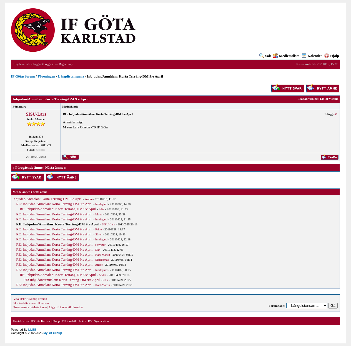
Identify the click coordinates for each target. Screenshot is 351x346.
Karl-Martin (102, 254)
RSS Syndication (98, 321)
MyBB (32, 329)
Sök (265, 56)
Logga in (48, 64)
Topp (57, 321)
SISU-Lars (36, 114)
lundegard (101, 204)
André (89, 199)
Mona (98, 214)
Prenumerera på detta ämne (30, 307)
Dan (97, 249)
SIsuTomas (102, 259)
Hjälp (331, 56)
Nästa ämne (54, 167)
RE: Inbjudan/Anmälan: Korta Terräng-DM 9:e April (54, 204)
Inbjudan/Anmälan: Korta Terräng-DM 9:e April (47, 199)
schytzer (100, 244)
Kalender (312, 56)
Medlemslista (286, 56)
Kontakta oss (21, 321)
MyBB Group (52, 333)
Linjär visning (329, 98)
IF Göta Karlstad (41, 321)
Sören (98, 234)
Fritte (98, 229)
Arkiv (82, 321)
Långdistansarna (71, 76)
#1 (336, 114)
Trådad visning (308, 98)
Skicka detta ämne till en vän (31, 303)
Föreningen (46, 76)
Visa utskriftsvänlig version (30, 298)
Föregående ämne (28, 167)
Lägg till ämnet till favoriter (66, 307)
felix (101, 209)
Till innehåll (69, 321)
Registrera (65, 64)
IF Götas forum (23, 76)
